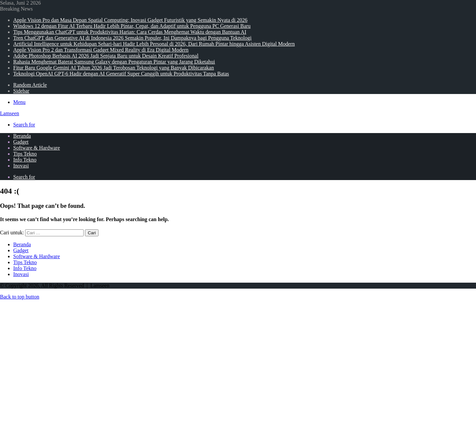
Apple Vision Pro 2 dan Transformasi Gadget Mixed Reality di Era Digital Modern (100, 50)
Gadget (20, 142)
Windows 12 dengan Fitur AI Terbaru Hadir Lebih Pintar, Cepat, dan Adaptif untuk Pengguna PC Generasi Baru (132, 26)
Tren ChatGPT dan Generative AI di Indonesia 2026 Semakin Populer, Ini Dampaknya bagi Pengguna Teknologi (132, 38)
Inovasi (21, 165)
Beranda (22, 136)
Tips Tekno (25, 154)
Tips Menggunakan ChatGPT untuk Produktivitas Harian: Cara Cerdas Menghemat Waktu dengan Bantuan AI (129, 32)
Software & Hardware (36, 148)
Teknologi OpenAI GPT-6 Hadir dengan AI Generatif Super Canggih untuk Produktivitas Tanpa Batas (121, 73)
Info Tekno (24, 160)
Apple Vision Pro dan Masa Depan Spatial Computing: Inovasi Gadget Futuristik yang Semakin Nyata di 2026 (130, 20)
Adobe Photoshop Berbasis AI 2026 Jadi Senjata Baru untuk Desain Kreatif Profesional (105, 56)
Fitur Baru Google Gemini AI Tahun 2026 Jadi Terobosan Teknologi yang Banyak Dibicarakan (113, 67)
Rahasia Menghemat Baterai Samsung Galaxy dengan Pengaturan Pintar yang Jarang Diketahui (114, 62)
